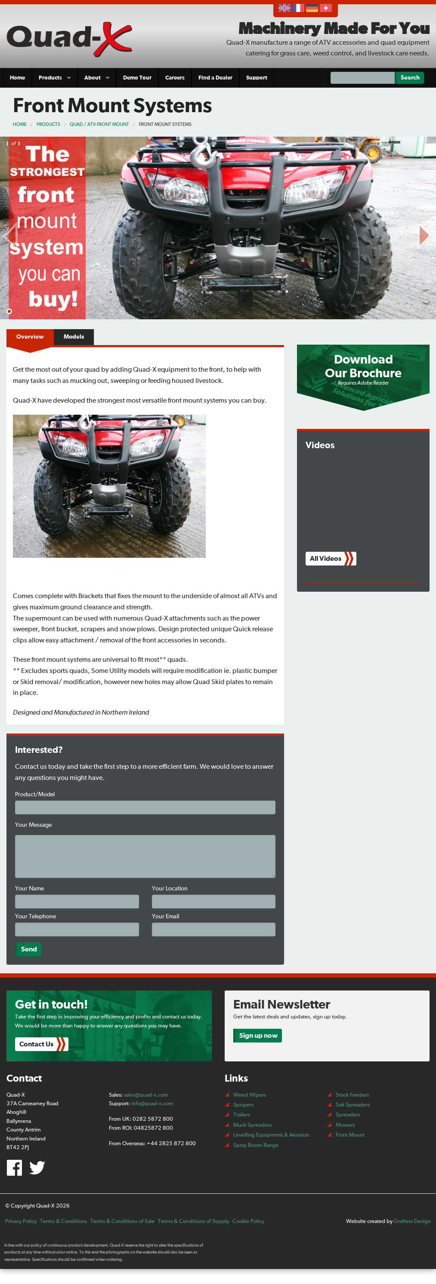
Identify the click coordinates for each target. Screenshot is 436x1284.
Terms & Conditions (63, 1221)
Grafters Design (412, 1221)
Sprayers (243, 1105)
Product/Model (35, 794)
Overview (30, 337)
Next (425, 233)
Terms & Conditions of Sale (122, 1221)
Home (17, 78)
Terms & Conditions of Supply (193, 1221)
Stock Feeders (352, 1095)
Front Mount (350, 1135)
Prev (11, 233)
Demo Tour (137, 78)
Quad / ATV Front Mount (99, 124)
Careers (175, 78)
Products (50, 78)
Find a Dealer (215, 78)
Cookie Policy (248, 1221)
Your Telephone (35, 916)
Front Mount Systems (165, 124)
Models (74, 337)
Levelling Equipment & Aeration (271, 1135)
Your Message (33, 825)
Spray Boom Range (255, 1145)
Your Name (29, 889)
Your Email (165, 916)
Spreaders (348, 1115)
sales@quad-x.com (146, 1095)
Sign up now (258, 1035)
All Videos (325, 558)
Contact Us (36, 1044)
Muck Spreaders (252, 1125)
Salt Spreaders (353, 1105)
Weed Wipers (249, 1095)
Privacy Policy (21, 1221)
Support (256, 78)
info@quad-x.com (152, 1104)
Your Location (170, 889)
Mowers (345, 1125)
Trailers (241, 1115)
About (92, 78)
